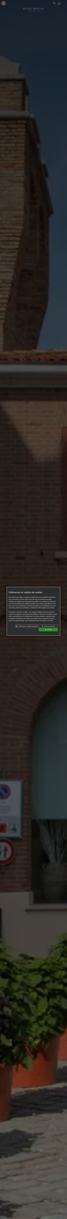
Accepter (48, 630)
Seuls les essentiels (48, 626)
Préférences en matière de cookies (26, 626)
